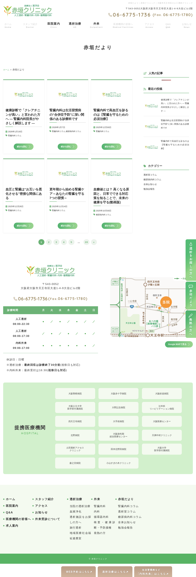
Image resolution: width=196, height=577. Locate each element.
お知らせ (186, 24)
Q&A (168, 24)
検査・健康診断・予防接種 (104, 538)
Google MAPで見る (172, 348)
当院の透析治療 (80, 519)
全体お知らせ (151, 184)
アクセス (150, 24)
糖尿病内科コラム (75, 131)
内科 (97, 524)
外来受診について (47, 532)
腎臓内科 (100, 519)
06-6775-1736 (30, 302)
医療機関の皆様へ (123, 24)
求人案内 (12, 539)
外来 (95, 24)
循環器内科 (101, 530)
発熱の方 (100, 546)
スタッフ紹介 (30, 24)
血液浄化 (76, 524)
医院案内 (54, 24)
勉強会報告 (149, 189)
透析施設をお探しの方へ (80, 533)
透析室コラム (151, 174)
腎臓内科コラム (15, 135)
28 (86, 246)
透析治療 (75, 24)
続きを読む (22, 147)
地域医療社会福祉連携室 (80, 549)
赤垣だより (126, 512)
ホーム (7, 24)
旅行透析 (76, 540)
